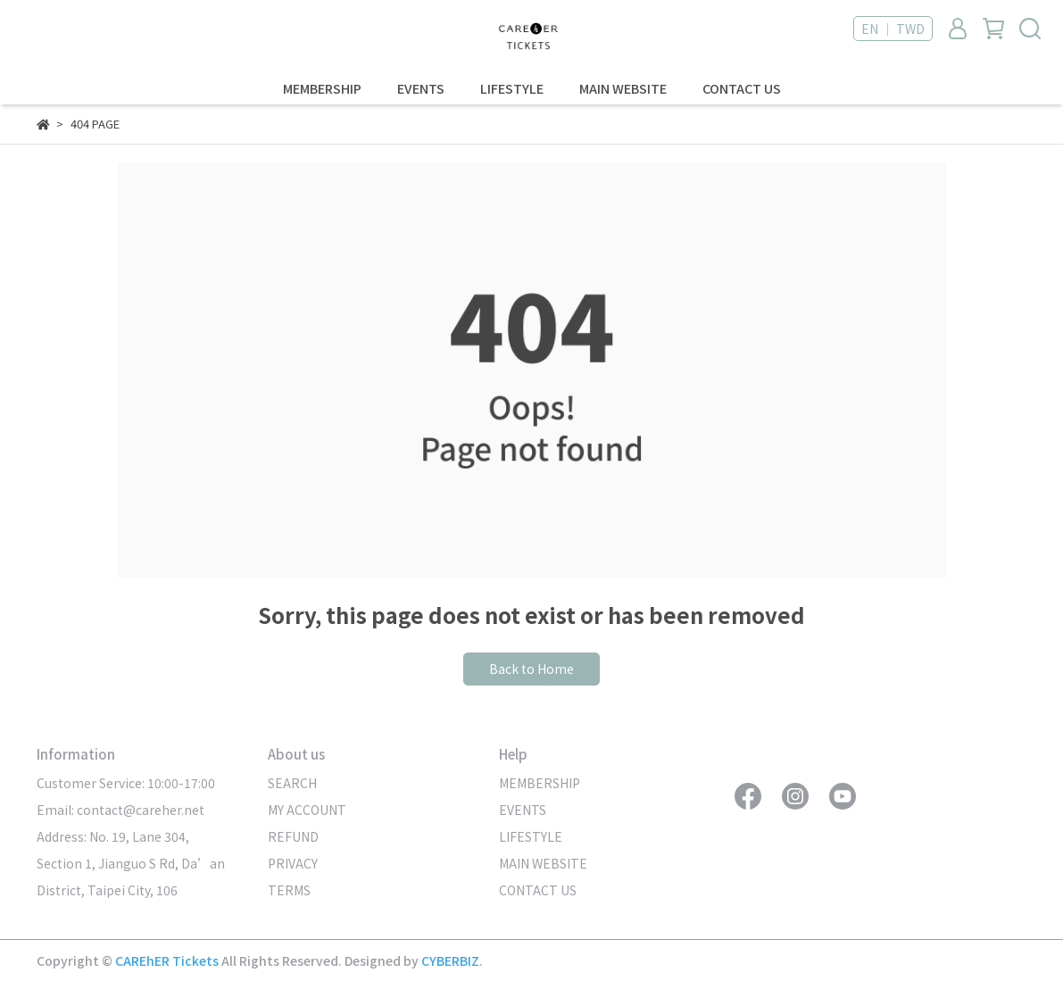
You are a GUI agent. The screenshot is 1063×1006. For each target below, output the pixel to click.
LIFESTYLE (512, 88)
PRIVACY (293, 863)
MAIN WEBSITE (623, 88)
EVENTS (420, 88)
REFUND (293, 836)
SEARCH (292, 783)
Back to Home (531, 669)
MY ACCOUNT (307, 810)
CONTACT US (741, 88)
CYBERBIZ (450, 960)
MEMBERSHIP (322, 88)
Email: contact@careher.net (120, 810)
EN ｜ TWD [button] (893, 29)
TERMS (289, 890)
